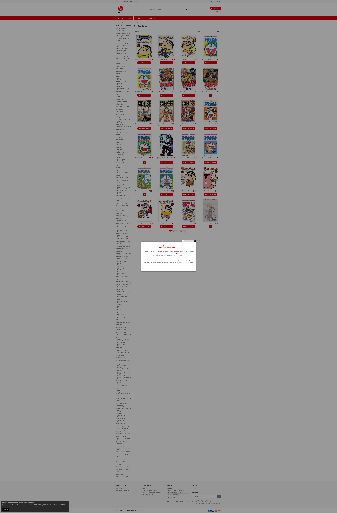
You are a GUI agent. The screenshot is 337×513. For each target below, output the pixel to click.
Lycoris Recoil (121, 289)
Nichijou (119, 324)
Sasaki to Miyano (122, 359)
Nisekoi (119, 326)
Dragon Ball (120, 142)
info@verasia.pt (172, 497)
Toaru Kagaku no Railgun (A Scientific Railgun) (124, 427)
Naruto (119, 321)
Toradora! (119, 431)
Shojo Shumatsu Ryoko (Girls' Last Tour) (123, 394)
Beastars (119, 76)
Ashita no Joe (121, 63)
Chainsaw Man (121, 104)
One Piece (120, 331)
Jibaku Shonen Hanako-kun (123, 199)
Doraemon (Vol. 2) (206, 59)
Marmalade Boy (121, 308)
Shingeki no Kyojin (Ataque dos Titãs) (122, 384)
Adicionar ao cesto (144, 63)
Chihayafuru (120, 114)
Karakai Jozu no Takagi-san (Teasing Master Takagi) (123, 238)
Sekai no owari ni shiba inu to (123, 361)
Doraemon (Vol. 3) (140, 91)
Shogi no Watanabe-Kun (124, 392)
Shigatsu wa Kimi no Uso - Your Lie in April (124, 374)
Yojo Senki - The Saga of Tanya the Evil (123, 458)
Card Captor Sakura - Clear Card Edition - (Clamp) (123, 101)
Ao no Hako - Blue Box (123, 56)
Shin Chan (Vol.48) (207, 191)
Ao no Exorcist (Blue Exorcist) (122, 54)
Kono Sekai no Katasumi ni (124, 270)
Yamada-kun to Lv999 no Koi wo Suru (124, 452)
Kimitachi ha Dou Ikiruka (124, 253)
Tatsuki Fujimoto (121, 412)
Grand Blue (120, 174)
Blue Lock (119, 83)
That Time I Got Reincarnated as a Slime (123, 416)
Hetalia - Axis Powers (122, 177)
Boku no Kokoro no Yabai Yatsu (124, 92)
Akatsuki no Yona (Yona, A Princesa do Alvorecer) (124, 34)
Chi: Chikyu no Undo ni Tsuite (123, 107)
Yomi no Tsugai (121, 461)
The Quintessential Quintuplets (122, 421)
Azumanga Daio (121, 70)
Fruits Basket (121, 159)
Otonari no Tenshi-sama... (124, 339)
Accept (6, 509)
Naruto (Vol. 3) (205, 91)
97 (181, 231)
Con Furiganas (121, 473)
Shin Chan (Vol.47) (184, 191)
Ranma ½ (120, 349)
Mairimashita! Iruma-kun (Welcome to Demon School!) (124, 303)
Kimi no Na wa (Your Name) (122, 249)
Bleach (119, 80)
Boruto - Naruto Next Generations (123, 95)
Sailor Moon (120, 355)
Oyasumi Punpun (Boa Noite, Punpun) (123, 341)
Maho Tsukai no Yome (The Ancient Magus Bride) (124, 293)
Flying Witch (120, 151)
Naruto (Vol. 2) (183, 91)
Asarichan (120, 61)
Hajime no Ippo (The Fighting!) (122, 184)
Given (118, 169)
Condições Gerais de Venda (149, 490)
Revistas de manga (122, 476)
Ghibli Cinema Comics (123, 165)
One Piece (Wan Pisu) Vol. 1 (141, 124)
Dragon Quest (121, 144)
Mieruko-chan (121, 311)
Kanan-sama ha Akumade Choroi (124, 224)
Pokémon (119, 346)
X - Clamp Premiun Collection (122, 442)
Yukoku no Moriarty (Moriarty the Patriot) (123, 467)
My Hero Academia (122, 317)
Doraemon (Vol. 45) (162, 191)
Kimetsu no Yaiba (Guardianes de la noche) (124, 245)
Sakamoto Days (121, 357)
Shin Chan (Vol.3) (184, 59)
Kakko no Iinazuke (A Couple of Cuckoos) (123, 216)
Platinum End (121, 344)
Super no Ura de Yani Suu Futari (124, 409)
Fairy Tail (119, 149)
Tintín (119, 425)
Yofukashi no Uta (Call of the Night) (124, 455)
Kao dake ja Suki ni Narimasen (122, 231)
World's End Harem (122, 435)
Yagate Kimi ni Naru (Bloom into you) (122, 445)
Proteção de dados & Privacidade (151, 492)
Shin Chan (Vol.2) (162, 59)
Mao (118, 306)
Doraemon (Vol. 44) (140, 191)
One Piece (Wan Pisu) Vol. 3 (185, 124)
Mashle (119, 309)
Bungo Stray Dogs (122, 98)
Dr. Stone (119, 147)
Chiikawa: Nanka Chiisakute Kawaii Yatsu (123, 118)
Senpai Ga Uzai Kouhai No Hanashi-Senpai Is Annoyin (124, 365)
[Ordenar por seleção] (211, 32)
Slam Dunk (120, 402)
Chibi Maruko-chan (122, 113)
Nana (118, 319)
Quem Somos (125, 1)
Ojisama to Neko (121, 329)
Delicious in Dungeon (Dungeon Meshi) (123, 132)
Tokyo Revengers (121, 430)
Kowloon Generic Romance (121, 274)
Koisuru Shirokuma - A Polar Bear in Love (123, 257)
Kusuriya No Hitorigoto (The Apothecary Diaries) (124, 282)
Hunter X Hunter (121, 190)
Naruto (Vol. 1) (161, 91)
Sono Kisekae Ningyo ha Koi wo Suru (123, 404)
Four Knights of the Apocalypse (122, 153)
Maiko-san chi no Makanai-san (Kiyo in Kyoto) (123, 298)
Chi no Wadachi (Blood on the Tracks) (124, 110)
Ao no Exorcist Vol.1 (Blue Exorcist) (162, 158)
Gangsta (119, 164)
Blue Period (120, 85)
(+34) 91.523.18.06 (173, 494)
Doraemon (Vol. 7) (140, 157)
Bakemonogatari (121, 71)
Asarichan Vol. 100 (184, 223)
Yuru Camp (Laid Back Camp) (123, 470)
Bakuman (120, 73)
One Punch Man (121, 332)
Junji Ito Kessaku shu (123, 208)
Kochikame (120, 255)
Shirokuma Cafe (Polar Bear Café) (123, 389)
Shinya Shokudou (122, 387)
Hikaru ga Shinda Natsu (123, 187)
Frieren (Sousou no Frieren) (122, 156)
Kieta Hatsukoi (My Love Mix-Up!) (123, 242)
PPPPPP (119, 347)
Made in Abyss (121, 291)
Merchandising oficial (123, 478)
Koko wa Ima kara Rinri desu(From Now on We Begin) (123, 261)
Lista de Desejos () (215, 1)
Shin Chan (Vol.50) (162, 223)
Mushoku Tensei (121, 316)
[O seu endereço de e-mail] (204, 496)
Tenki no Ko (120, 413)
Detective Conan (121, 134)
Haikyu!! (119, 175)
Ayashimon (120, 68)
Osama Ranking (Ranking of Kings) (124, 335)
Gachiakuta (120, 162)
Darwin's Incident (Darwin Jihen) (124, 127)
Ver (210, 95)
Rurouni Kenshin (121, 354)
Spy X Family (120, 407)
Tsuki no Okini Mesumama (124, 433)
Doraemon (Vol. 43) (207, 157)
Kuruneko (120, 279)
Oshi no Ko (120, 337)
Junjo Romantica (122, 210)
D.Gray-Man (120, 123)
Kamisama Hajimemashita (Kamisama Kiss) (122, 220)
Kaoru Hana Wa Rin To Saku (123, 234)
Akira (118, 40)
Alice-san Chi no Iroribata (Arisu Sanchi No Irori (124, 42)
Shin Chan (120, 382)
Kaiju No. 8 (120, 213)
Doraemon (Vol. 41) (184, 157)
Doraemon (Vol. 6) (206, 123)
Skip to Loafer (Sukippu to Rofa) (124, 399)
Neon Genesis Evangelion (124, 322)
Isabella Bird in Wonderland (121, 196)
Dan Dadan (120, 124)
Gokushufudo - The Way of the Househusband (124, 171)
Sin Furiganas (121, 474)
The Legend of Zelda (122, 418)
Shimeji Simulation (122, 380)
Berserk (119, 78)
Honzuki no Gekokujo (123, 189)
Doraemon (120, 139)
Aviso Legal (145, 488)
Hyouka (119, 192)
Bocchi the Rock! (121, 86)
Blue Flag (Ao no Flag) (123, 81)
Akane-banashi (121, 32)
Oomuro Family (121, 327)
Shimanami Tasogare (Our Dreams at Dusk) (124, 378)
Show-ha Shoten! (122, 397)
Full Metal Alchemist (122, 161)
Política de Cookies (147, 494)
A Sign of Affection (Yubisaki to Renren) (122, 29)
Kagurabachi (120, 212)
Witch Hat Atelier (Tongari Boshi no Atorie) (124, 65)
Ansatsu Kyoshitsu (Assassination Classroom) (122, 50)
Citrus (119, 121)
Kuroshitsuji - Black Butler (122, 277)
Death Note (120, 129)
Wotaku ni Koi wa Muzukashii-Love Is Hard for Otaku (124, 438)
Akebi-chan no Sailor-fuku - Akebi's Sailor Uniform (124, 37)
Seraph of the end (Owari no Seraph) (124, 369)
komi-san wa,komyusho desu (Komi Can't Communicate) (123, 266)
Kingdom (119, 251)
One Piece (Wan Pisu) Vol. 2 (163, 124)
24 (218, 31)
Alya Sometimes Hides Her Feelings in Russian (124, 46)
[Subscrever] (219, 496)
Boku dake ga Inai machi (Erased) (124, 89)
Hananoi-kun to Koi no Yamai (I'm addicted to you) (123, 180)
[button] (127, 18)
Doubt (119, 141)
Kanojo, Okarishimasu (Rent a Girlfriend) (123, 227)
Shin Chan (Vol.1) (139, 59)
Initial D (119, 194)
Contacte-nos (133, 1)
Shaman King (121, 372)
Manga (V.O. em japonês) (123, 25)
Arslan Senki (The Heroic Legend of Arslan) (123, 59)
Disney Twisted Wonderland (121, 136)
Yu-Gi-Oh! (119, 464)
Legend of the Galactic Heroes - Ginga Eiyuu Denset (123, 286)
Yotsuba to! (120, 463)
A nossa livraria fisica (123, 490)
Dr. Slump (120, 146)
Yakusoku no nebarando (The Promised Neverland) (124, 449)
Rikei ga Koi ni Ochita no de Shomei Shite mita (123, 351)
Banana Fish (120, 75)
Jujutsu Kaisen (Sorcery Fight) (123, 206)
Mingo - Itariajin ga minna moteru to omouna (124, 313)
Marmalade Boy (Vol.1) (207, 223)
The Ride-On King (121, 423)
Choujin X (119, 116)
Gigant (119, 167)
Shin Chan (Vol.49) (140, 223)
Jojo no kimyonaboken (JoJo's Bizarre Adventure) (124, 202)
